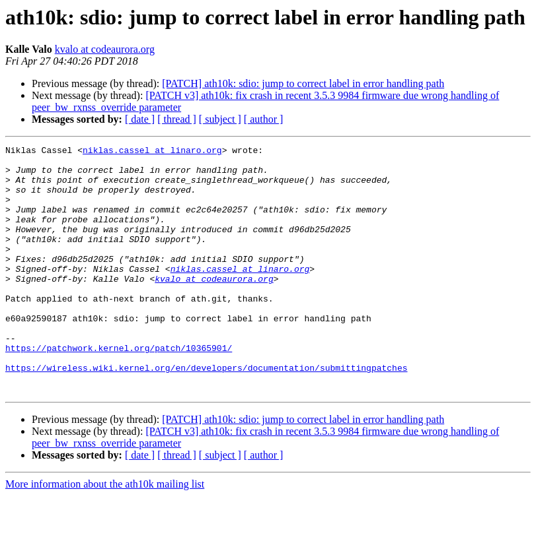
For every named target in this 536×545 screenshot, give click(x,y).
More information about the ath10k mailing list (104, 533)
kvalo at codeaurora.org (105, 49)
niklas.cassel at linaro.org (152, 152)
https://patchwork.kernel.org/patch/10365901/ (118, 389)
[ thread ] (176, 119)
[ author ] (264, 119)
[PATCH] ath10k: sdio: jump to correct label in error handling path (303, 83)
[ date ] (140, 119)
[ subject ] (220, 119)
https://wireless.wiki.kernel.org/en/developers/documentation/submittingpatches (206, 413)
